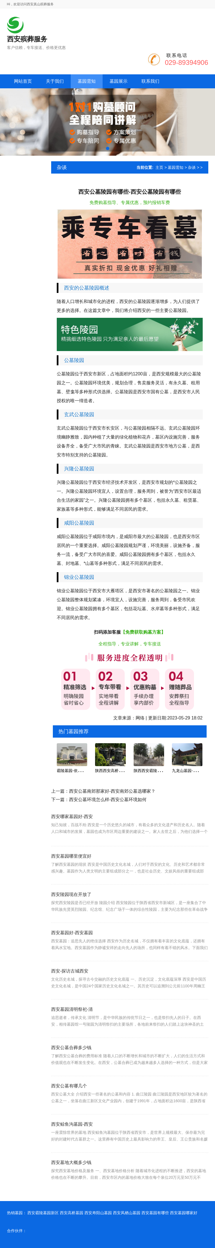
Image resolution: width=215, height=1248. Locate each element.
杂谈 (192, 167)
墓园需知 (175, 167)
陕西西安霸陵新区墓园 (153, 770)
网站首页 (23, 81)
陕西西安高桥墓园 (110, 770)
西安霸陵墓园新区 (43, 1213)
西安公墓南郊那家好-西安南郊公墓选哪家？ (112, 791)
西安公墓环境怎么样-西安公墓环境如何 (108, 799)
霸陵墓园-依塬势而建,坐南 (79, 770)
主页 (159, 167)
